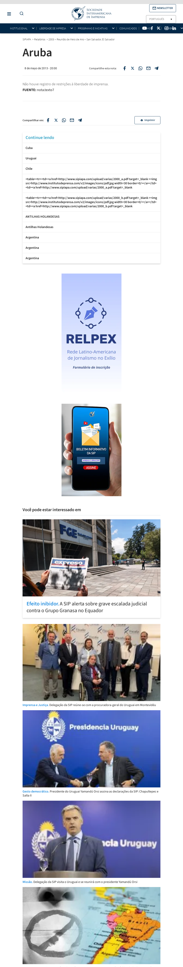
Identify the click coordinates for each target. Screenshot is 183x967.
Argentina (32, 237)
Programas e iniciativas (92, 28)
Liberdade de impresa (52, 28)
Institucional (18, 28)
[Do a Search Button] (21, 14)
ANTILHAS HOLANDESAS (43, 216)
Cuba (29, 148)
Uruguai (31, 158)
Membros (170, 28)
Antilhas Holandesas (39, 227)
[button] (162, 8)
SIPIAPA (27, 39)
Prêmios (147, 28)
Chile (29, 169)
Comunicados (128, 28)
